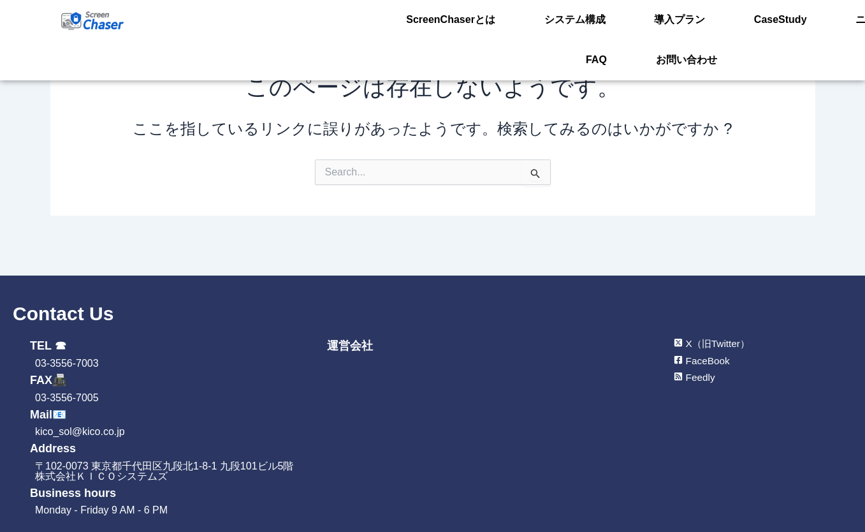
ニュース (762, 20)
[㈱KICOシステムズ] (468, 449)
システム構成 (531, 20)
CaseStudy (690, 20)
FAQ (818, 20)
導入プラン (613, 20)
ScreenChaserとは (431, 20)
